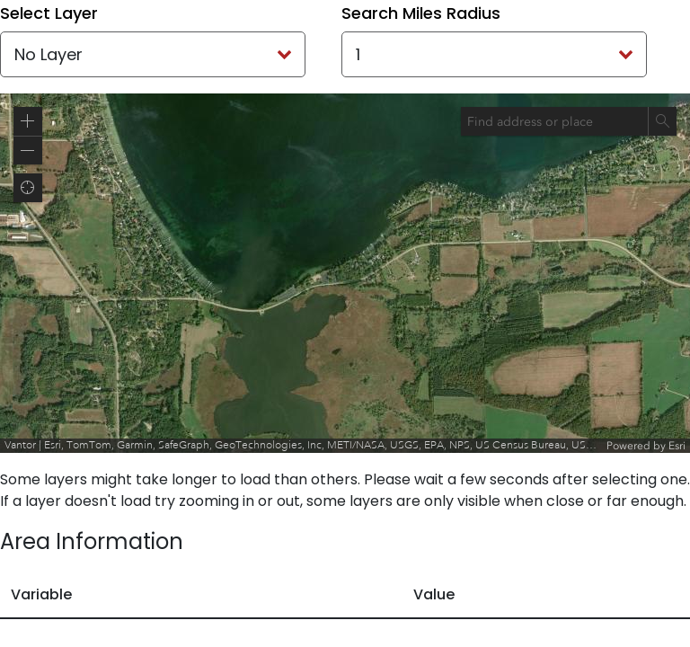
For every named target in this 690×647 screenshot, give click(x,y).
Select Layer (49, 13)
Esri (677, 445)
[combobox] (554, 121)
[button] (27, 121)
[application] (345, 273)
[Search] (662, 121)
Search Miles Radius (420, 13)
